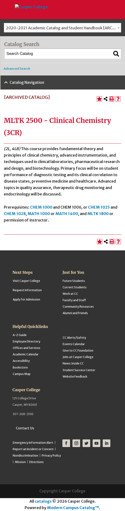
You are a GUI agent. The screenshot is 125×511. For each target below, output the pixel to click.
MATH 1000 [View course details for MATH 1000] (39, 213)
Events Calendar (74, 344)
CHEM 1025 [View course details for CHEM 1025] (99, 207)
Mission (20, 462)
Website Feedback (75, 376)
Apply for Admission (26, 299)
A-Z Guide (20, 335)
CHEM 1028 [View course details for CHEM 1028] (15, 213)
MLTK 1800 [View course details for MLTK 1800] (98, 213)
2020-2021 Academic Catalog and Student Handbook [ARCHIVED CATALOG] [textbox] (63, 28)
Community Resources (78, 306)
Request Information (27, 290)
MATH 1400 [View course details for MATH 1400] (66, 213)
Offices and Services (26, 348)
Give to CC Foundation (78, 350)
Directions (36, 462)
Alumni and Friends (75, 313)
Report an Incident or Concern (33, 449)
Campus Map (21, 374)
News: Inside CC (73, 363)
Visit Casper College (26, 281)
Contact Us (25, 428)
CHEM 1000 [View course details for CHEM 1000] (41, 207)
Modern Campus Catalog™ (73, 507)
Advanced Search (17, 69)
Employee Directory (26, 341)
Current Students (75, 287)
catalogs (43, 501)
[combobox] (62, 27)
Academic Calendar (26, 354)
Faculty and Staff (74, 300)
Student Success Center (79, 370)
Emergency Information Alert (33, 442)
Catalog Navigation (27, 82)
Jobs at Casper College (78, 357)
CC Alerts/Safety (74, 337)
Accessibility (21, 361)
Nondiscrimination (25, 455)
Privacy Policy (51, 455)
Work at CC (70, 293)
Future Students (74, 281)
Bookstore (20, 367)
